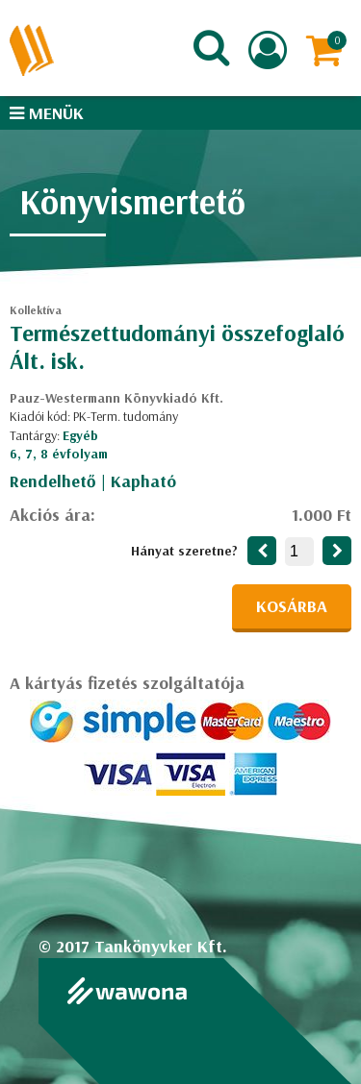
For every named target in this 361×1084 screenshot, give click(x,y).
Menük (47, 113)
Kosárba (291, 606)
